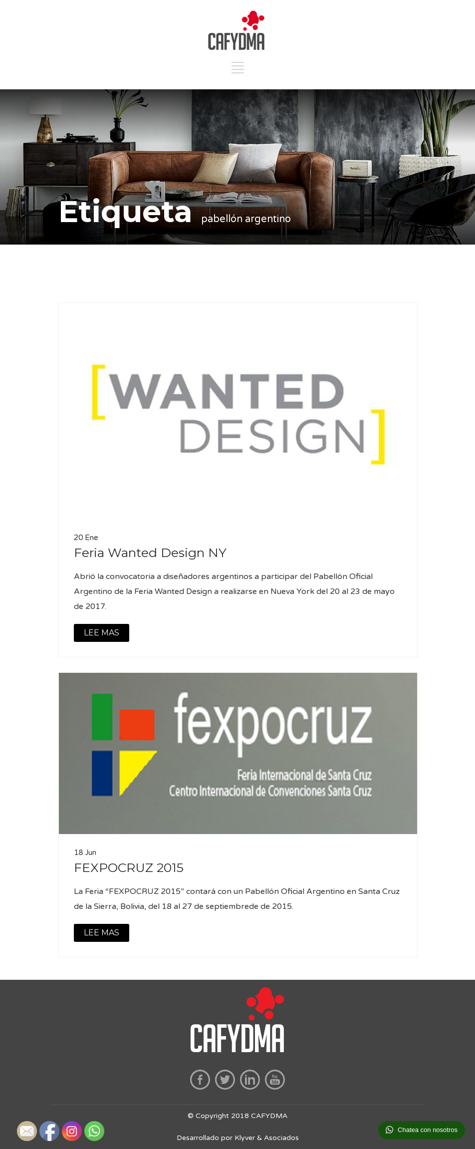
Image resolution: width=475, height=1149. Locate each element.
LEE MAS (101, 632)
